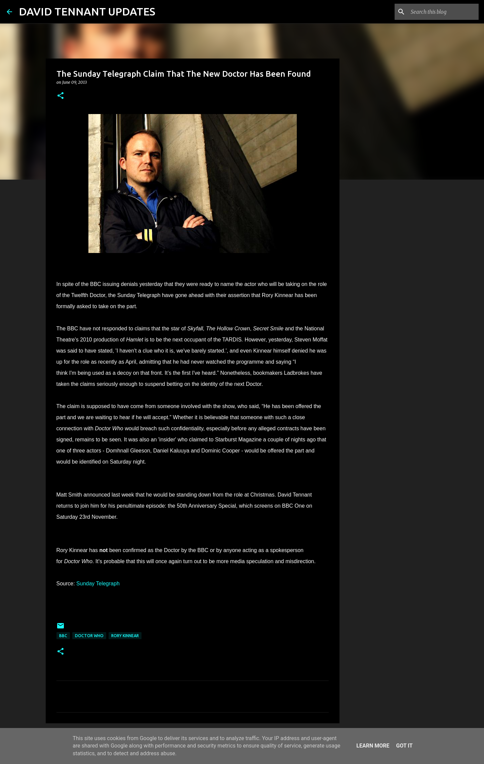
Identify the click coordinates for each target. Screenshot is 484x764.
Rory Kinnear (125, 635)
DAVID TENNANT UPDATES (87, 11)
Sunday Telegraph (98, 583)
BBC (63, 635)
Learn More (372, 745)
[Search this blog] (443, 12)
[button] (60, 96)
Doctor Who (89, 635)
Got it (404, 745)
